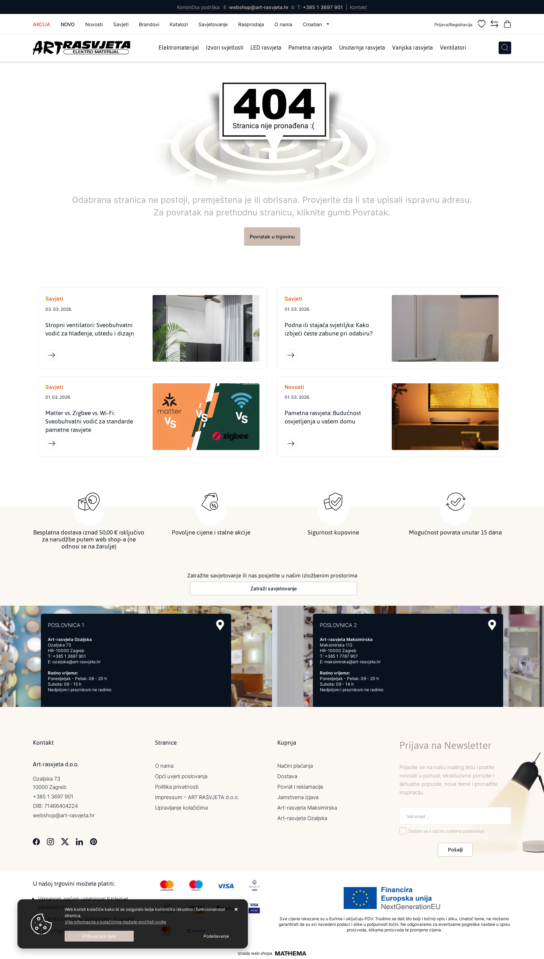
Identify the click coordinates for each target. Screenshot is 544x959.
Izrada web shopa (255, 953)
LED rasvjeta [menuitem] (265, 48)
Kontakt (358, 7)
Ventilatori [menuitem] (453, 48)
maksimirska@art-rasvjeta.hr (352, 661)
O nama (283, 24)
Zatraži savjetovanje (273, 588)
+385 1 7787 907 (341, 656)
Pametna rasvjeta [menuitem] (310, 48)
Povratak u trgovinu (272, 236)
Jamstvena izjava (297, 797)
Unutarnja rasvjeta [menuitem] (362, 48)
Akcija (41, 24)
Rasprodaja (251, 24)
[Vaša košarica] (507, 25)
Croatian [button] (313, 24)
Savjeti (120, 24)
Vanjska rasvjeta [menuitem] (412, 48)
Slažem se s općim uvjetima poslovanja (446, 831)
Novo (68, 24)
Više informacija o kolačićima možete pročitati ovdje (115, 921)
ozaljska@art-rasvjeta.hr (76, 661)
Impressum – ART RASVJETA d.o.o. (197, 797)
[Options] (216, 936)
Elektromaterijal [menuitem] (179, 48)
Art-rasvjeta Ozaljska (302, 818)
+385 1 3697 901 (323, 7)
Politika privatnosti (176, 786)
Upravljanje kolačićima (181, 807)
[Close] (99, 936)
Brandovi (149, 24)
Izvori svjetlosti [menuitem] (224, 48)
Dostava (287, 776)
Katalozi (179, 24)
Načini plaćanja (295, 765)
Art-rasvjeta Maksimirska (307, 807)
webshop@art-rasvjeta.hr (258, 7)
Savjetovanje (213, 24)
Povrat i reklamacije (300, 786)
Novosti (94, 24)
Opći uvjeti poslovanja (181, 776)
